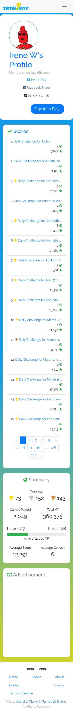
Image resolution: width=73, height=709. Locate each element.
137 (33, 455)
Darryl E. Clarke (27, 701)
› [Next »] (41, 455)
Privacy (59, 685)
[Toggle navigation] (64, 6)
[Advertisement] (36, 616)
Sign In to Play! (47, 109)
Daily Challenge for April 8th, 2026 (42, 260)
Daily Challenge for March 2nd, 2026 (41, 359)
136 (53, 447)
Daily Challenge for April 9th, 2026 (42, 240)
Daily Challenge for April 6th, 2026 (42, 300)
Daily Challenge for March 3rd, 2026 (44, 340)
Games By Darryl (54, 701)
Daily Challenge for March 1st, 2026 (44, 379)
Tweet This (36, 80)
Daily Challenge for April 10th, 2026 (43, 221)
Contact (14, 685)
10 (38, 447)
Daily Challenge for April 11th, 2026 (38, 201)
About (59, 677)
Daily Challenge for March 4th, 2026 (44, 320)
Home (13, 677)
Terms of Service (21, 693)
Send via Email (36, 95)
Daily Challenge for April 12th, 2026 (42, 181)
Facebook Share (36, 87)
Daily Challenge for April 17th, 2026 (38, 161)
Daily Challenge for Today (32, 141)
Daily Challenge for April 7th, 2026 (42, 280)
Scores (36, 677)
